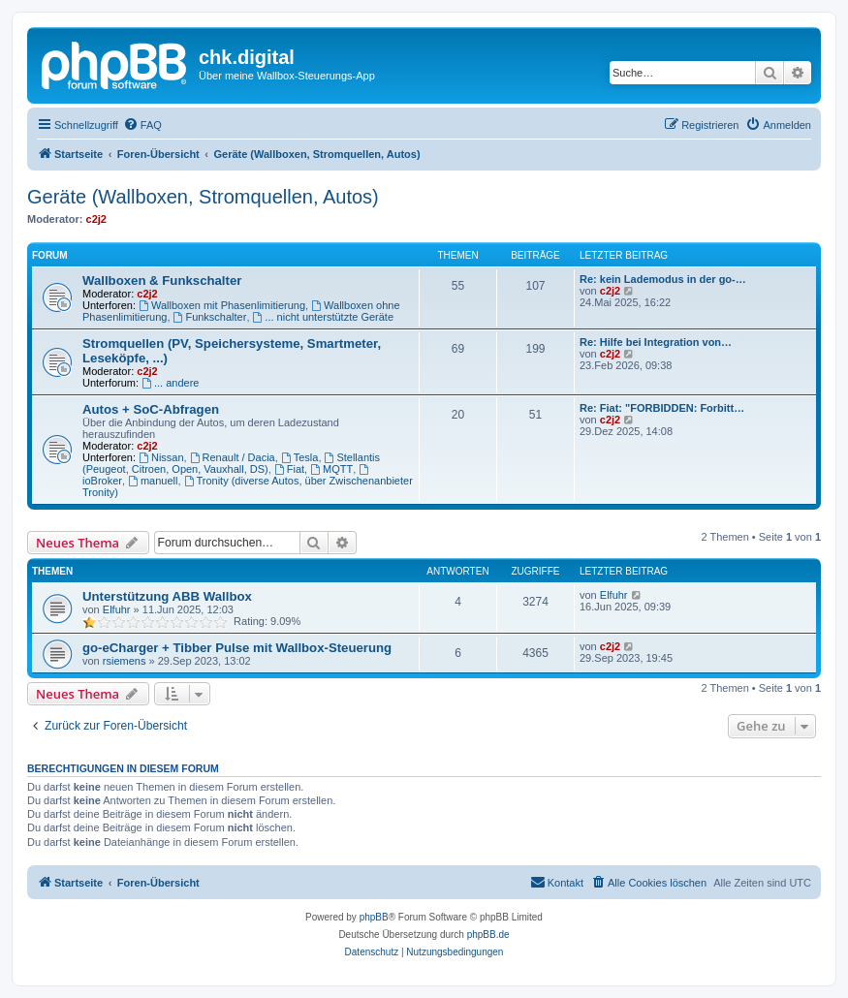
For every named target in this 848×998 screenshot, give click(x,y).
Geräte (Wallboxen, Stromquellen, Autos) (203, 196)
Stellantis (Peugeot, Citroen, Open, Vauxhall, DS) (231, 463)
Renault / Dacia (232, 457)
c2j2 (96, 219)
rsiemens (124, 661)
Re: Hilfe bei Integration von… (656, 342)
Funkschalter (210, 317)
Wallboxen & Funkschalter (161, 280)
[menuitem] (142, 125)
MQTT (331, 469)
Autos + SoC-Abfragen (150, 409)
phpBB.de (488, 934)
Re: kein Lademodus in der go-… (663, 279)
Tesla (300, 457)
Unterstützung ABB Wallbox (167, 596)
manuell (152, 480)
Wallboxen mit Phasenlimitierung (222, 305)
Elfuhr (117, 609)
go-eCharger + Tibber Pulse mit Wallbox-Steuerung (237, 647)
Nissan (161, 457)
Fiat (289, 469)
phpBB (374, 917)
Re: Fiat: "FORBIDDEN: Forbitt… (662, 408)
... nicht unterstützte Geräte (323, 317)
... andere (170, 383)
